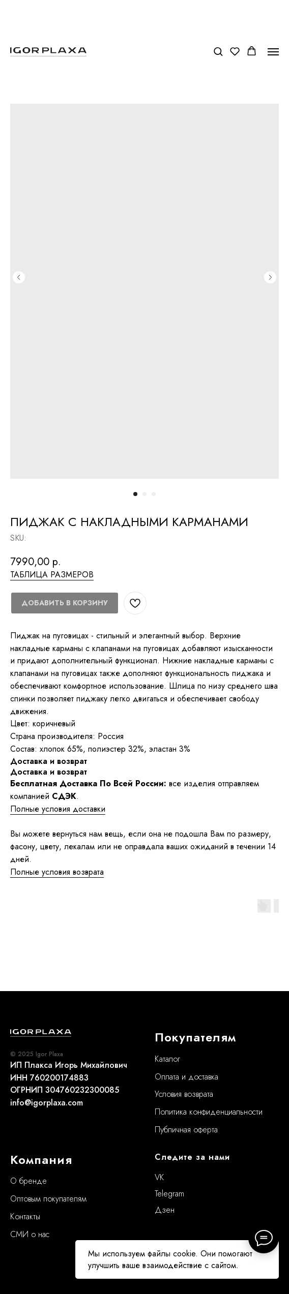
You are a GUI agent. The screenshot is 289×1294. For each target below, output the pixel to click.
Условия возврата (184, 1094)
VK (159, 1177)
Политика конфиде (187, 1112)
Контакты (25, 1216)
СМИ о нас (29, 1234)
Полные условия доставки (57, 809)
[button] (218, 51)
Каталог (167, 1059)
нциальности (241, 1112)
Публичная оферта (186, 1129)
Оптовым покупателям (48, 1199)
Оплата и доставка (186, 1077)
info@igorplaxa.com (46, 1102)
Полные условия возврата (57, 872)
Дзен (165, 1210)
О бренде (28, 1181)
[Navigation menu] (273, 51)
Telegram (169, 1193)
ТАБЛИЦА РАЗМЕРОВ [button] (52, 574)
